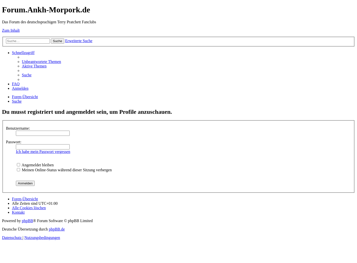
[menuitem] (41, 61)
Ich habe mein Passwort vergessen (43, 151)
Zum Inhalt (11, 30)
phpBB (27, 221)
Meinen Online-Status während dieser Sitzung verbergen (64, 170)
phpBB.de (57, 229)
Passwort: (13, 142)
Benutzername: (18, 128)
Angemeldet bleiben (35, 165)
